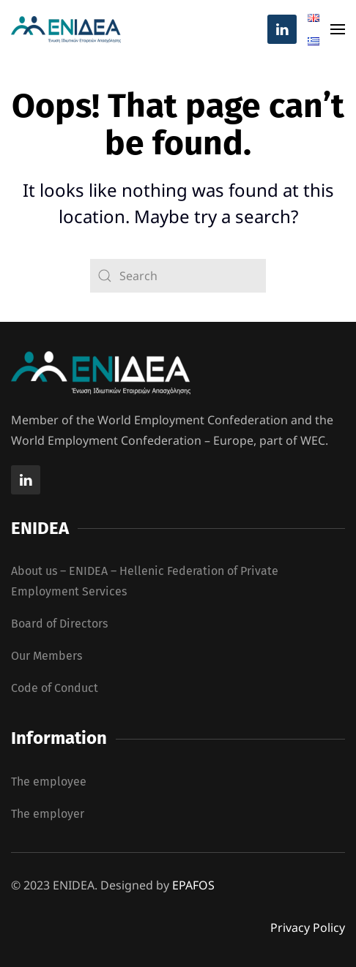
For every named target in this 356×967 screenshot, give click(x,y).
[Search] (178, 276)
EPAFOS (193, 885)
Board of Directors (59, 624)
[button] (337, 29)
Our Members (46, 656)
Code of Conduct (54, 688)
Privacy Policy (307, 927)
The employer (47, 814)
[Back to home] (66, 29)
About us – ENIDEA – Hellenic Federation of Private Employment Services (144, 581)
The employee (48, 782)
